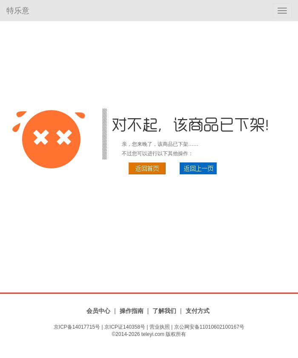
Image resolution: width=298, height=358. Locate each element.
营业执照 (159, 327)
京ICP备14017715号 (77, 327)
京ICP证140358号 (124, 327)
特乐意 (17, 10)
